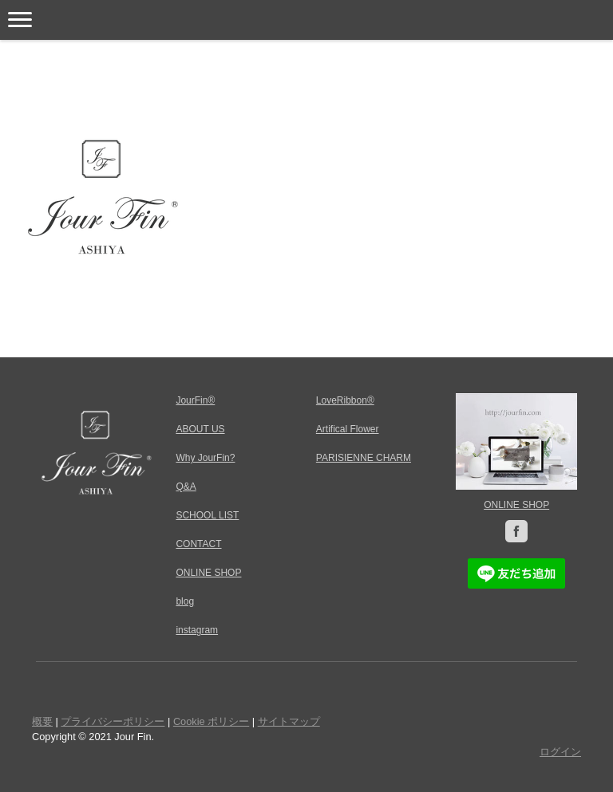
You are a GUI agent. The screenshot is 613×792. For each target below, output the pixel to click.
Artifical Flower (347, 429)
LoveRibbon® (345, 400)
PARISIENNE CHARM (363, 457)
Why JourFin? (205, 457)
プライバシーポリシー (112, 721)
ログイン (560, 752)
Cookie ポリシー (211, 721)
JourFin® (195, 400)
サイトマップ (289, 721)
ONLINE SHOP (516, 504)
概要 (42, 721)
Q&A (186, 486)
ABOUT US (200, 429)
